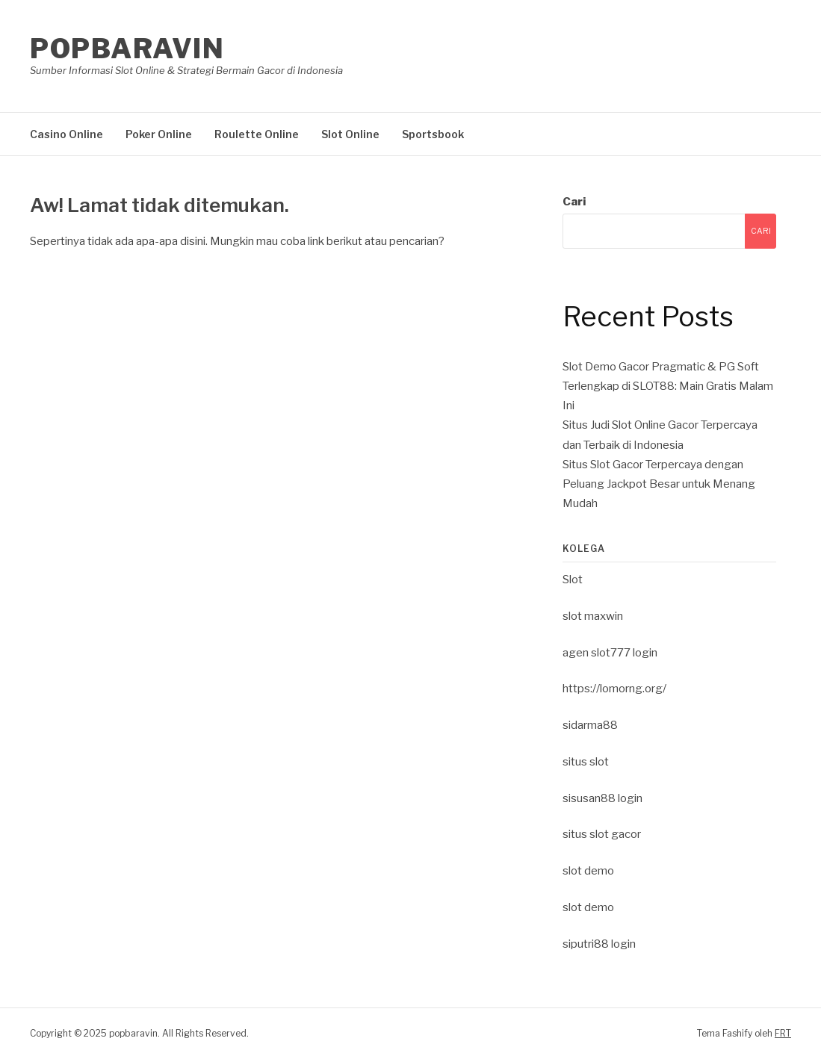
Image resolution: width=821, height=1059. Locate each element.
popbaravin (127, 48)
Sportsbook (433, 134)
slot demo (588, 871)
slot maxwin (593, 616)
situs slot (586, 761)
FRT (783, 1033)
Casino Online (66, 134)
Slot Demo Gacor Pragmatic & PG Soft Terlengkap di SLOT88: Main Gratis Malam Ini (668, 386)
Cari (574, 201)
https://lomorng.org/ (614, 688)
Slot (573, 579)
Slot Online (350, 134)
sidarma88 (590, 725)
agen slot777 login (610, 652)
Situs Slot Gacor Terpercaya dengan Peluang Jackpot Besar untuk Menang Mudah (659, 484)
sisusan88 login (602, 798)
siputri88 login (599, 944)
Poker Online (159, 134)
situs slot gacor (602, 834)
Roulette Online (256, 134)
